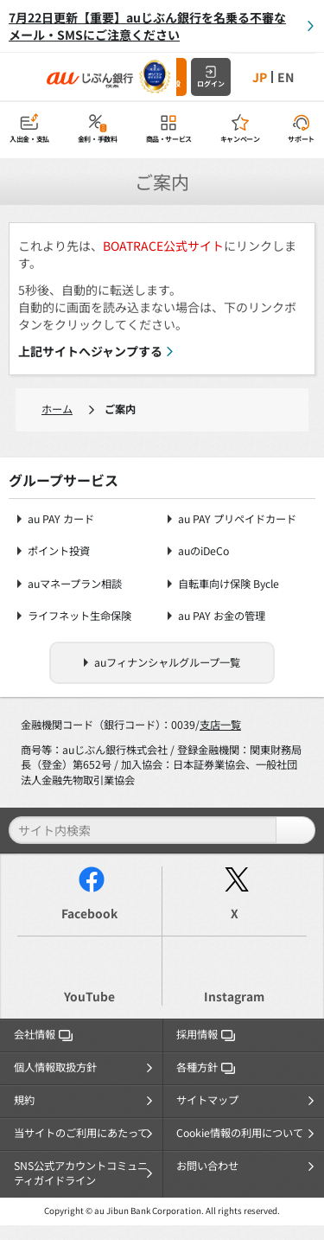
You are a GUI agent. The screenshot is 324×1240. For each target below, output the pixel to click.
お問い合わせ (207, 1165)
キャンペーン (240, 139)
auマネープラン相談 (75, 584)
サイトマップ (207, 1100)
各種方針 (205, 1067)
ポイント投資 (59, 551)
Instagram (234, 996)
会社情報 (43, 1034)
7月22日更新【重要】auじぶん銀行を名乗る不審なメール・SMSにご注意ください (147, 26)
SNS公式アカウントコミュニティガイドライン (81, 1173)
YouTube (89, 996)
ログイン (211, 83)
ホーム (57, 409)
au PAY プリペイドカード (237, 519)
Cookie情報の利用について (239, 1133)
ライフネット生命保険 (79, 616)
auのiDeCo (203, 551)
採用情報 (205, 1034)
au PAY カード (61, 519)
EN (285, 77)
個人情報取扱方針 (55, 1067)
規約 (24, 1100)
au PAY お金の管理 (221, 616)
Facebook (89, 913)
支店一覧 (220, 724)
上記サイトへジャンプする (90, 351)
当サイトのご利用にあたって (81, 1133)
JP (259, 77)
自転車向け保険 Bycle (228, 584)
